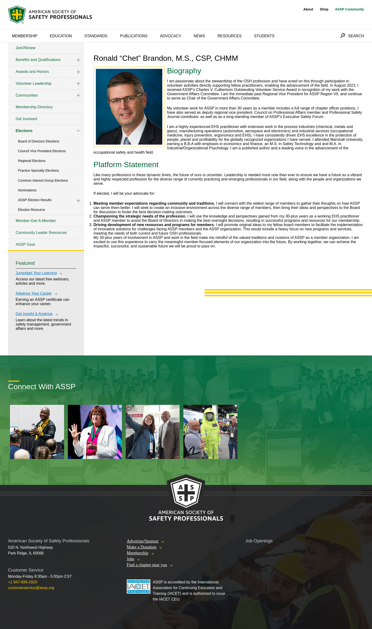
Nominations (27, 190)
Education (61, 36)
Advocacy (170, 36)
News (199, 36)
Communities (27, 95)
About (308, 9)
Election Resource (31, 210)
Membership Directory (34, 107)
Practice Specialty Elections (38, 170)
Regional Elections (32, 161)
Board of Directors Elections (38, 141)
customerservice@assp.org (31, 588)
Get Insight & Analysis (34, 314)
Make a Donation (141, 547)
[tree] (46, 146)
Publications (133, 36)
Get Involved (26, 119)
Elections (24, 131)
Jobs (130, 559)
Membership (24, 36)
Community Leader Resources (41, 233)
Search (356, 36)
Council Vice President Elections (42, 151)
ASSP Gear (25, 244)
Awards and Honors (32, 72)
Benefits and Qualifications (38, 60)
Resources (230, 36)
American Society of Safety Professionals (50, 14)
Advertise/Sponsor (142, 541)
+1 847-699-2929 (22, 582)
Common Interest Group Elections (43, 180)
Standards (96, 36)
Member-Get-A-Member (36, 221)
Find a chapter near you (147, 565)
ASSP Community (349, 9)
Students (264, 36)
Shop (324, 9)
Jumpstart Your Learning (36, 273)
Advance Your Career (34, 293)
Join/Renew (26, 48)
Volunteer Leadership (33, 83)
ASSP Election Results (34, 200)
